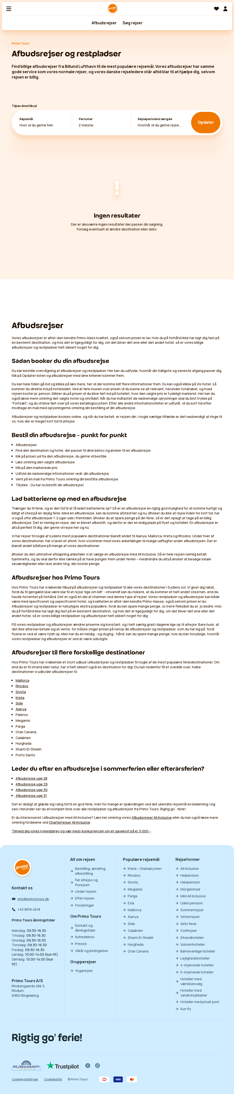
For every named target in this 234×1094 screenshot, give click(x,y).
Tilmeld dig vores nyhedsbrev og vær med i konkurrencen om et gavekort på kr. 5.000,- (81, 831)
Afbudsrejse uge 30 (32, 789)
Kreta (20, 697)
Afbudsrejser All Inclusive (152, 817)
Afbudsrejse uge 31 (31, 795)
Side (19, 703)
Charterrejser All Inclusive (69, 822)
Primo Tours (20, 43)
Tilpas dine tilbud (24, 106)
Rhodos (22, 686)
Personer (86, 119)
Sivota (21, 691)
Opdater (206, 122)
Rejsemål (26, 119)
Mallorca (22, 680)
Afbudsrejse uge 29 (32, 784)
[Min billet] (225, 9)
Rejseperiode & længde (155, 119)
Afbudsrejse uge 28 (31, 778)
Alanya (21, 709)
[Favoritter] (216, 9)
